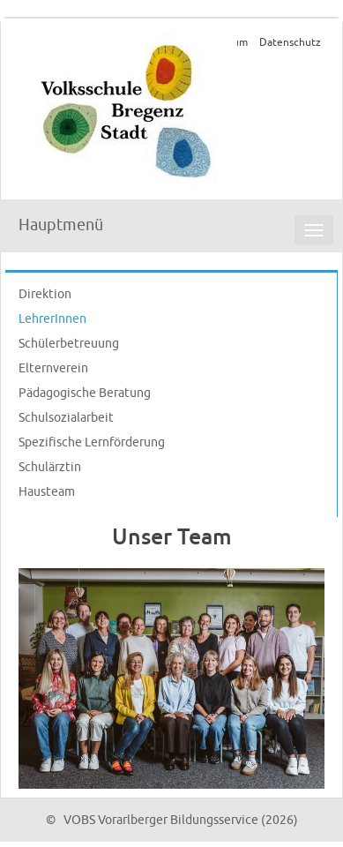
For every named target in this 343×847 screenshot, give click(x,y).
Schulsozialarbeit (66, 417)
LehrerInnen (52, 319)
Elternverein (53, 368)
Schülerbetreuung (69, 343)
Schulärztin (50, 467)
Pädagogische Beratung (85, 393)
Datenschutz (290, 43)
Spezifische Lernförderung (92, 442)
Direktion (45, 294)
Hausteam (47, 491)
